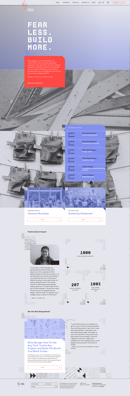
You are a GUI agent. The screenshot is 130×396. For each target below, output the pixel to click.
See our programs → (35, 83)
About (58, 2)
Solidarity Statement (80, 213)
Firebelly (102, 386)
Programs (66, 2)
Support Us (85, 2)
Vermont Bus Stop (38, 213)
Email (33, 386)
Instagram (108, 2)
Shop (101, 2)
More (51, 220)
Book (93, 2)
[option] (44, 255)
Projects (76, 2)
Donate (119, 2)
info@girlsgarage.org (97, 383)
